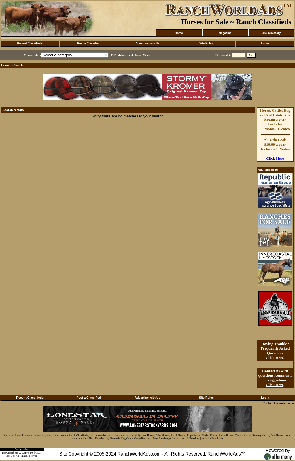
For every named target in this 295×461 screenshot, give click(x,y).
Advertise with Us (147, 43)
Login (265, 43)
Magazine (224, 33)
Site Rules (206, 43)
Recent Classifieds (30, 43)
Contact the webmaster (278, 403)
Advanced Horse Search (136, 55)
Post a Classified (88, 43)
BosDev (10, 455)
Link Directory (271, 33)
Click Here (275, 158)
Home (179, 33)
